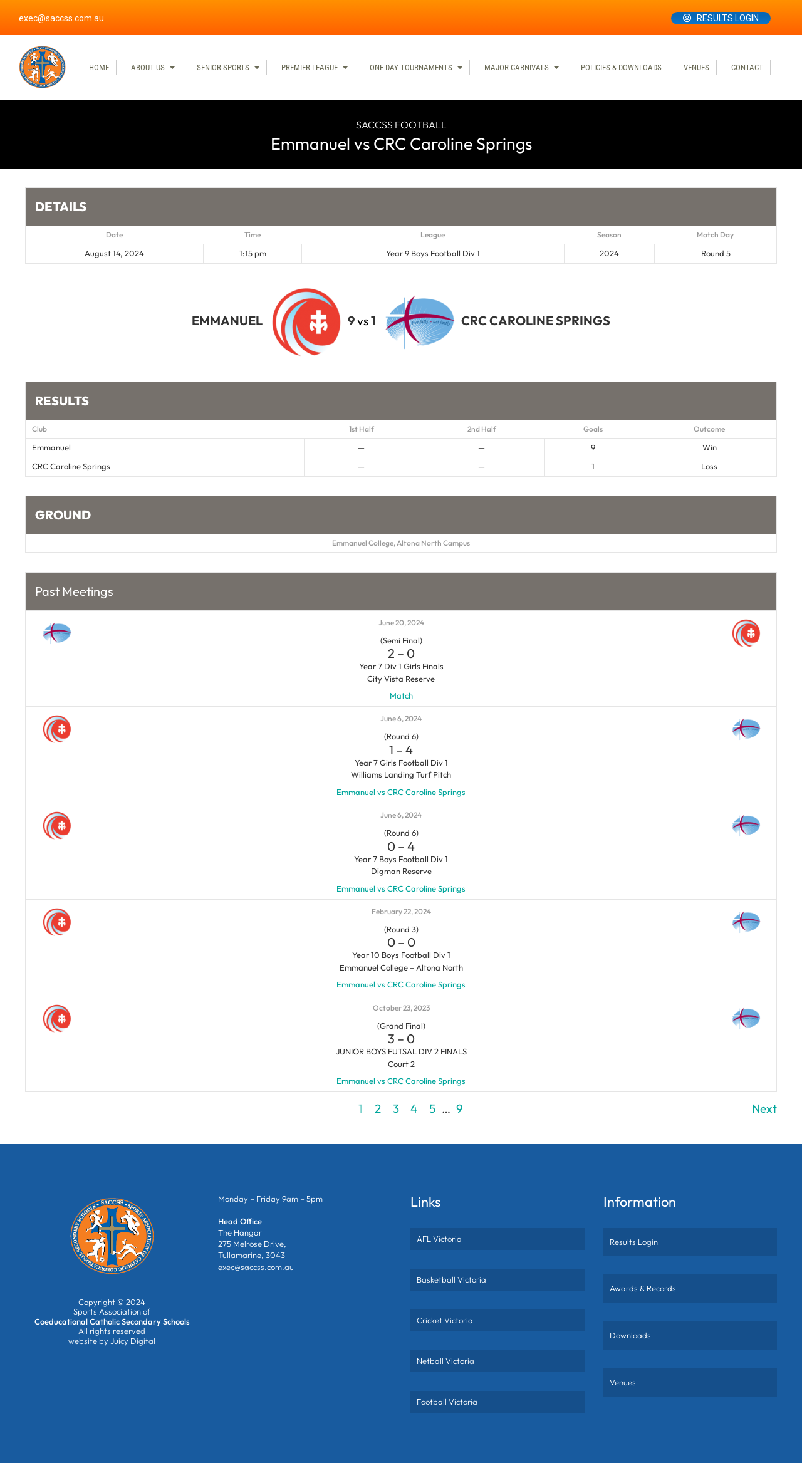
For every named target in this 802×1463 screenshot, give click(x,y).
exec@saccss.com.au (61, 18)
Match (401, 695)
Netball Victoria (445, 1361)
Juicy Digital (132, 1341)
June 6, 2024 (401, 718)
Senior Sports (223, 67)
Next (764, 1108)
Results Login (728, 18)
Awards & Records (643, 1288)
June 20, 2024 (401, 622)
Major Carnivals (516, 67)
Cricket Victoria (445, 1320)
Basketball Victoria (451, 1279)
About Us (148, 67)
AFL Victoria (439, 1239)
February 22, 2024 (401, 911)
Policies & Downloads (621, 67)
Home (99, 67)
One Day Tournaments (411, 67)
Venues (696, 67)
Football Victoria (447, 1402)
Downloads (630, 1335)
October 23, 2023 (401, 1008)
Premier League (309, 67)
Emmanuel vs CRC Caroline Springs (401, 792)
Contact (747, 67)
